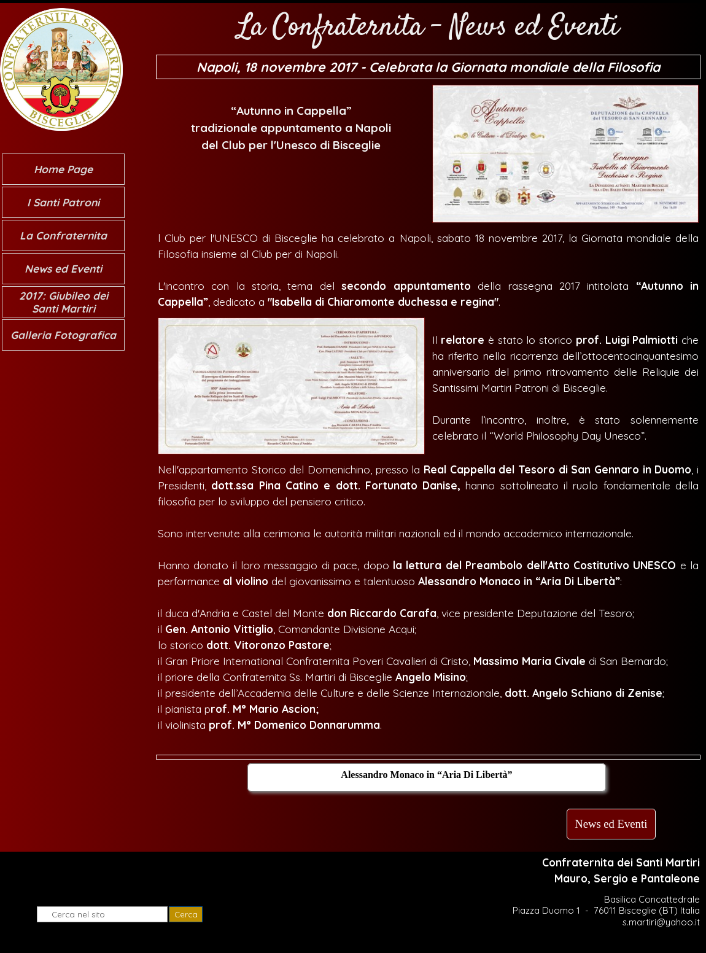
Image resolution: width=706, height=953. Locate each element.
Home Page (63, 169)
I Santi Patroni (63, 202)
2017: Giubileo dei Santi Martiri (63, 302)
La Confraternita (63, 235)
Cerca (186, 914)
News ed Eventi (63, 268)
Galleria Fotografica (63, 335)
